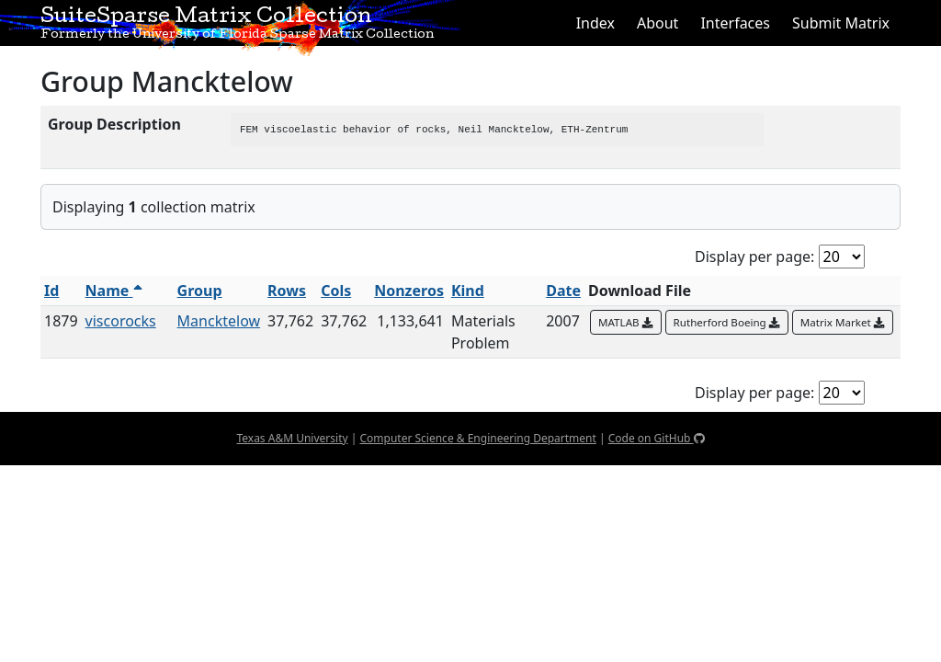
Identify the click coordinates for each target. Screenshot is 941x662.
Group (199, 290)
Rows (286, 290)
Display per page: (754, 256)
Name (113, 290)
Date (563, 290)
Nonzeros (409, 290)
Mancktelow (218, 321)
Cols (336, 290)
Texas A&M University (291, 438)
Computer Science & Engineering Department (477, 438)
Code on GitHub (656, 438)
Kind (467, 290)
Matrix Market (842, 322)
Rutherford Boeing (727, 322)
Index (595, 23)
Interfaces (735, 23)
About (657, 23)
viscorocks (120, 321)
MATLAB (625, 322)
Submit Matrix (841, 23)
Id (51, 290)
